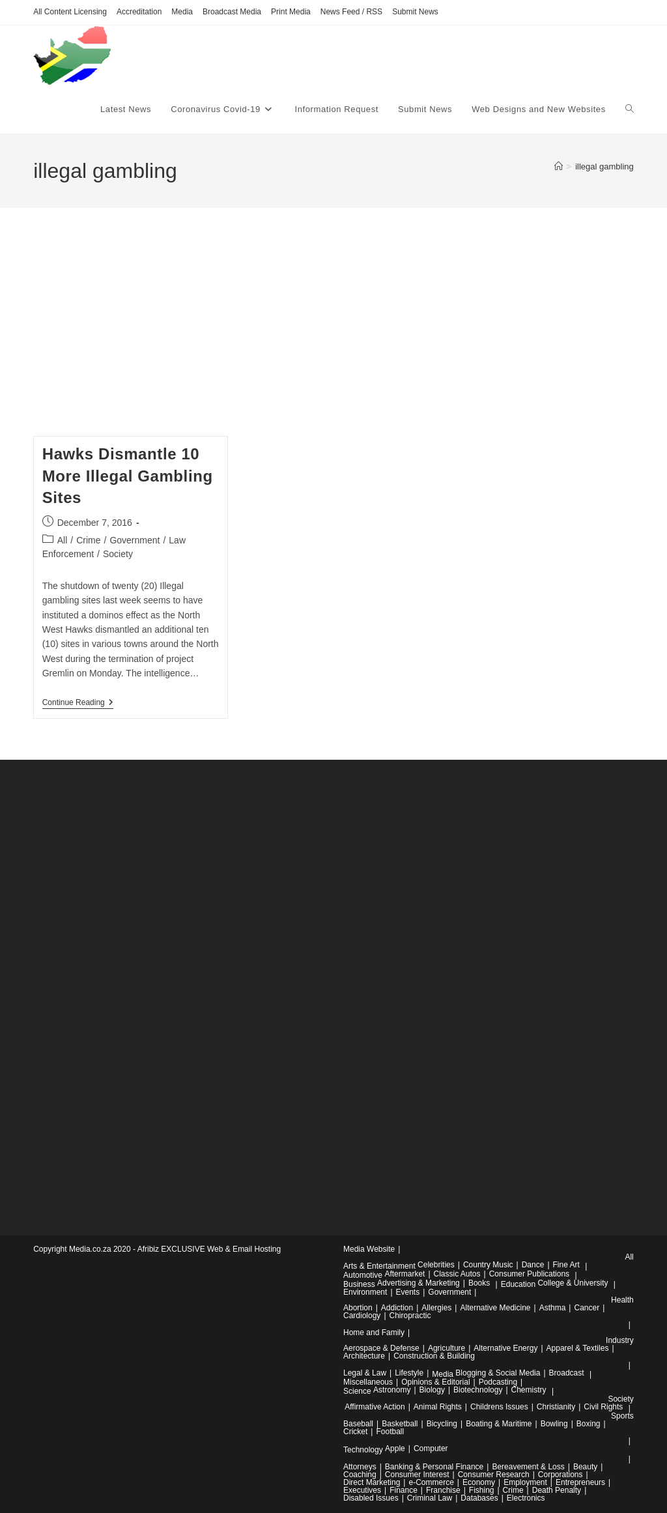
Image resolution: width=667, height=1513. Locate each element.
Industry (620, 1340)
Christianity (556, 1406)
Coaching (359, 1474)
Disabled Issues (371, 1498)
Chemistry (528, 1389)
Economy (478, 1482)
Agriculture (446, 1348)
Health (622, 1299)
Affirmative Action (374, 1406)
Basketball (400, 1423)
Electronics (526, 1498)
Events (408, 1292)
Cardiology (361, 1315)
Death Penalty (556, 1490)
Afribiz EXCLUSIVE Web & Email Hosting (209, 1249)
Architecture (364, 1356)
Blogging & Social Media (497, 1372)
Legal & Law (364, 1372)
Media (182, 11)
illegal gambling (604, 166)
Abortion (358, 1307)
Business (359, 1284)
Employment (525, 1482)
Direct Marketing (371, 1482)
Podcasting (498, 1382)
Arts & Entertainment (379, 1266)
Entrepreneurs (580, 1482)
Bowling (554, 1423)
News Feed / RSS (351, 11)
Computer (431, 1448)
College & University (572, 1283)
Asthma (552, 1307)
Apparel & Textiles (577, 1348)
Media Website (369, 1249)
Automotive (362, 1275)
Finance (404, 1490)
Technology (363, 1449)
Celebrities (436, 1264)
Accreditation (139, 11)
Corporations (560, 1474)
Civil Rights (603, 1406)
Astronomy (391, 1389)
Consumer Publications (529, 1273)
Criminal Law (429, 1498)
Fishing (481, 1490)
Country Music (488, 1264)
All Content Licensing (70, 11)
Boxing (588, 1423)
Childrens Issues (499, 1406)
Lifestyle (409, 1372)
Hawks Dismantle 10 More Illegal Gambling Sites (127, 475)
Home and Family (373, 1332)
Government (134, 540)
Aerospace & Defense (381, 1348)
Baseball (358, 1423)
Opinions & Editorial (435, 1382)
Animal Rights (438, 1406)
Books (479, 1283)
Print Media (291, 11)
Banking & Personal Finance (434, 1466)
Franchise (443, 1490)
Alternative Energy (505, 1348)
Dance (533, 1264)
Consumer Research (494, 1474)
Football (390, 1431)
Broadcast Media (232, 11)
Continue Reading (77, 703)
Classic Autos (457, 1273)
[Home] (558, 166)
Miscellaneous (368, 1382)
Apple (395, 1448)
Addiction (397, 1307)
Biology (432, 1389)
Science (357, 1391)
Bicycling (442, 1423)
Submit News (415, 11)
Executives (362, 1490)
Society (118, 554)
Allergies (436, 1307)
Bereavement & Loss (528, 1466)
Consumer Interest (417, 1474)
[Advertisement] (333, 338)
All (62, 540)
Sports (622, 1415)
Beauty (585, 1466)
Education (518, 1284)
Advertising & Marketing (418, 1283)
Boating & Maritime (499, 1423)
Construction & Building (434, 1356)
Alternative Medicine (495, 1307)
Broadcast (566, 1372)
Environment (365, 1292)
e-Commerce (430, 1482)
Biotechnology (477, 1389)
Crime (88, 540)
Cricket (355, 1431)
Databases (479, 1498)
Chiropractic (410, 1315)
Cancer (586, 1307)
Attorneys (359, 1466)
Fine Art (566, 1264)
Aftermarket (404, 1273)
